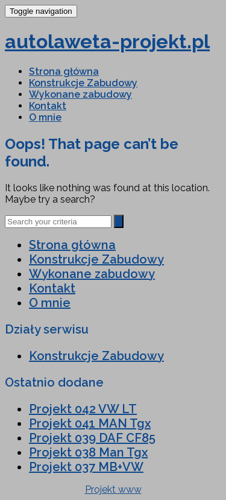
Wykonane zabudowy (80, 94)
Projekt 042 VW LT (83, 409)
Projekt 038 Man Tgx (88, 452)
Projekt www (113, 489)
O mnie (45, 117)
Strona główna (64, 71)
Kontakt (47, 106)
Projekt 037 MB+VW (86, 467)
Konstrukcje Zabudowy (83, 83)
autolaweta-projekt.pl (107, 41)
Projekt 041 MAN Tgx (90, 423)
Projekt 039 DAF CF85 (92, 438)
